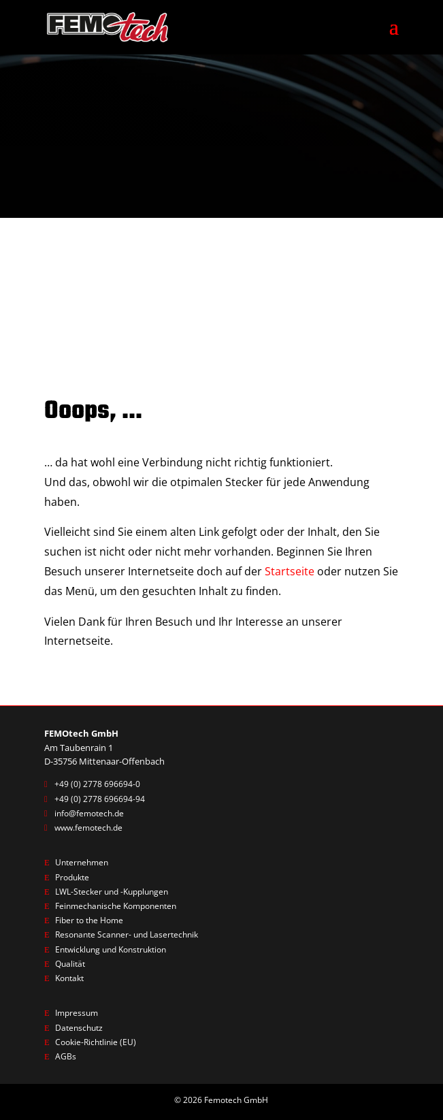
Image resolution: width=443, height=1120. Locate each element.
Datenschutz (80, 1029)
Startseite (289, 571)
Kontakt (71, 980)
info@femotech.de (91, 813)
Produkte (74, 877)
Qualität (71, 965)
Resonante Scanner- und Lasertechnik (131, 936)
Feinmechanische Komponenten (120, 907)
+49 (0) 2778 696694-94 (99, 799)
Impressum (78, 1014)
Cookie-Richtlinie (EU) (98, 1044)
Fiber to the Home (92, 921)
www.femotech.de (91, 828)
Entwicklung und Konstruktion (116, 950)
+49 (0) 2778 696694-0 (97, 784)
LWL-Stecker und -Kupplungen (116, 892)
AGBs (65, 1059)
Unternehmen (83, 863)
